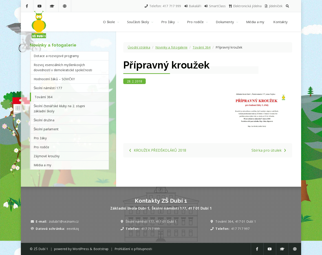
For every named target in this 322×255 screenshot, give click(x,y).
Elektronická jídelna (245, 6)
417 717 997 (240, 228)
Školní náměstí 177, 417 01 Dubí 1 (151, 221)
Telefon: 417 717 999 (162, 6)
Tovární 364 (201, 47)
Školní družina (44, 120)
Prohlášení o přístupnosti (133, 249)
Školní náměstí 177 (48, 88)
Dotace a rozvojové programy (56, 56)
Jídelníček (273, 6)
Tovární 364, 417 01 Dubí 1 (235, 221)
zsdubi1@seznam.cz (64, 221)
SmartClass (215, 6)
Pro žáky (40, 138)
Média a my (42, 165)
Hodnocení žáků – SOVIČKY (54, 79)
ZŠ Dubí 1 (41, 249)
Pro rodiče (41, 147)
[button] (287, 6)
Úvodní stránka (139, 47)
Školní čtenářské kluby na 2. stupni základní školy (59, 108)
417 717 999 (150, 228)
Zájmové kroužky (47, 156)
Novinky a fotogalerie (171, 47)
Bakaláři (192, 6)
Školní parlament (46, 129)
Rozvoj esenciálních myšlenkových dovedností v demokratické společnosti (63, 67)
